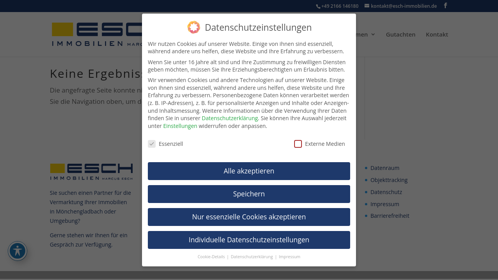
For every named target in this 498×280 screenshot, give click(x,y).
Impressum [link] (289, 256)
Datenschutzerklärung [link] (230, 118)
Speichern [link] (249, 193)
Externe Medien (319, 143)
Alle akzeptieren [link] (249, 170)
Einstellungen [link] (180, 126)
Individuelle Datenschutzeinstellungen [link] (249, 239)
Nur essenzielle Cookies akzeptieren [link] (249, 216)
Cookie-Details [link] (212, 256)
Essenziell (165, 143)
